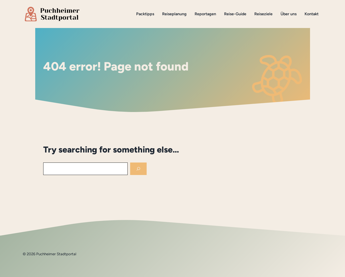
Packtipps (145, 14)
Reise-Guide (235, 14)
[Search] (138, 168)
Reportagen (205, 14)
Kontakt (312, 14)
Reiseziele (263, 14)
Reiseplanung (174, 14)
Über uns (289, 14)
